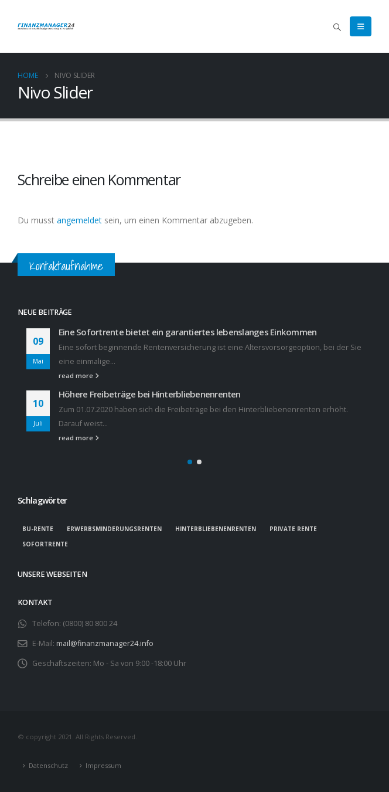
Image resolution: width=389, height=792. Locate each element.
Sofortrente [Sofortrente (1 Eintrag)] (45, 544)
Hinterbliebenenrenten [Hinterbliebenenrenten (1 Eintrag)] (215, 529)
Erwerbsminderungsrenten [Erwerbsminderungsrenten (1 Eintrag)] (114, 529)
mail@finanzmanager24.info (104, 643)
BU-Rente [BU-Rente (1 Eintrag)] (37, 529)
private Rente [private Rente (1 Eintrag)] (293, 529)
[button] (189, 462)
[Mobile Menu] (360, 26)
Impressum (103, 765)
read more (79, 375)
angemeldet (79, 220)
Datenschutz (48, 765)
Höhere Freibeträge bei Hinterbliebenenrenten (150, 394)
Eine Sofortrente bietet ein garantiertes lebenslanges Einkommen (187, 332)
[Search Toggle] (337, 27)
